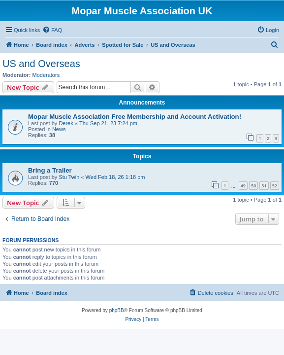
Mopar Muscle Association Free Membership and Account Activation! (134, 116)
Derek (66, 123)
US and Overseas (41, 63)
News (59, 129)
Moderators (46, 75)
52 (274, 185)
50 (253, 185)
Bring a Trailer (50, 170)
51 (263, 185)
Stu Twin (69, 177)
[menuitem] (52, 30)
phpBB (116, 310)
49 (243, 185)
